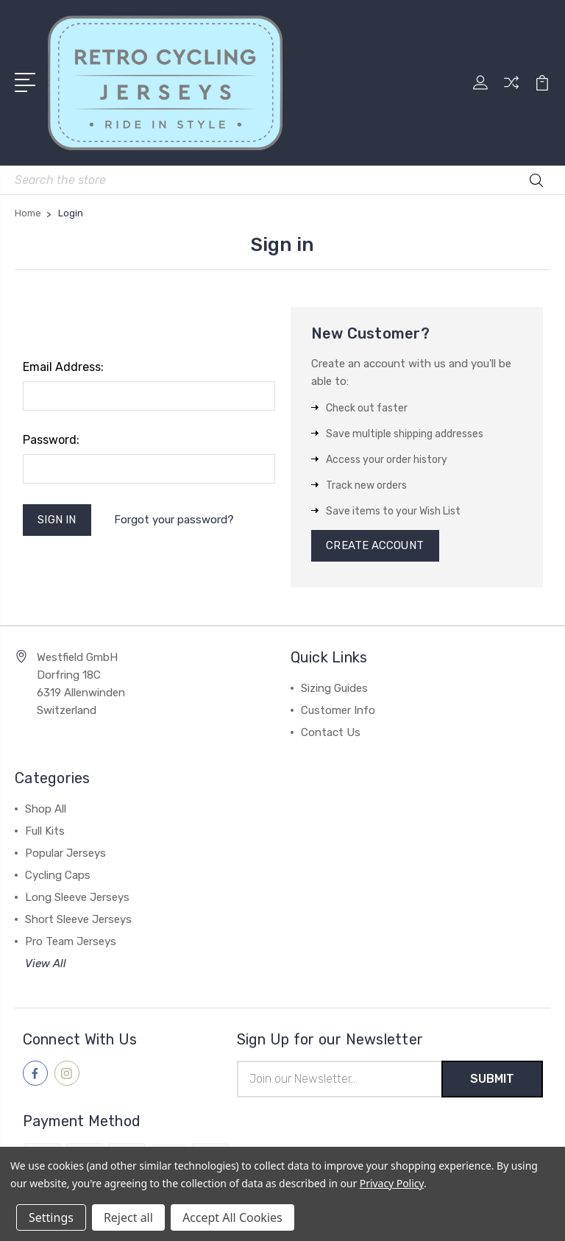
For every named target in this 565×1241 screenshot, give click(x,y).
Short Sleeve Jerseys (78, 920)
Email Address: (63, 367)
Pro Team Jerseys (70, 942)
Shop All (45, 809)
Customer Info (338, 711)
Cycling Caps (57, 876)
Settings (51, 1217)
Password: (51, 440)
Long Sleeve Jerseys (77, 898)
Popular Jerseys (65, 853)
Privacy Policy (392, 1183)
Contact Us (330, 733)
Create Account (375, 546)
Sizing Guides (334, 689)
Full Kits (45, 831)
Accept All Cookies (232, 1217)
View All (45, 964)
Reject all (128, 1217)
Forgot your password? (174, 519)
